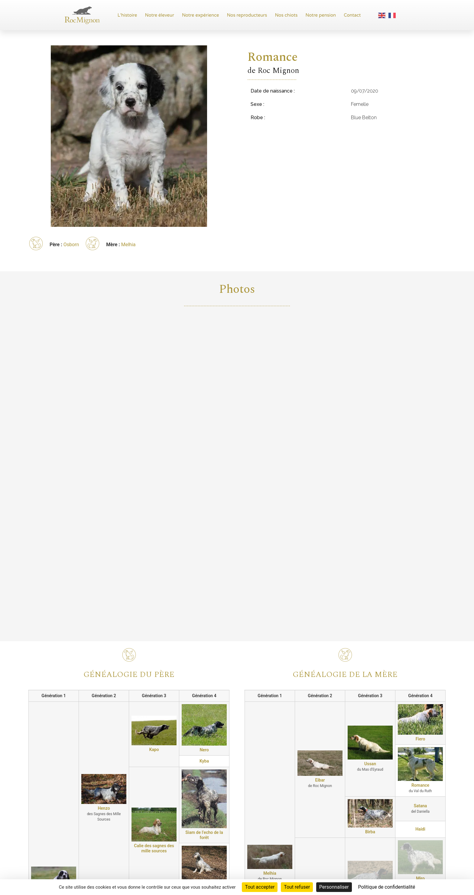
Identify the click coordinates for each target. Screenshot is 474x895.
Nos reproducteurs (247, 15)
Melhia (128, 244)
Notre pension (320, 15)
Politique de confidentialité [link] (386, 887)
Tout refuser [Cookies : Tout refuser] (297, 887)
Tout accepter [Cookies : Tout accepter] (259, 887)
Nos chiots (286, 15)
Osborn (71, 244)
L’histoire (127, 15)
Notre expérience (200, 15)
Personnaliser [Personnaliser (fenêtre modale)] (334, 887)
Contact (352, 15)
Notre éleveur (159, 15)
